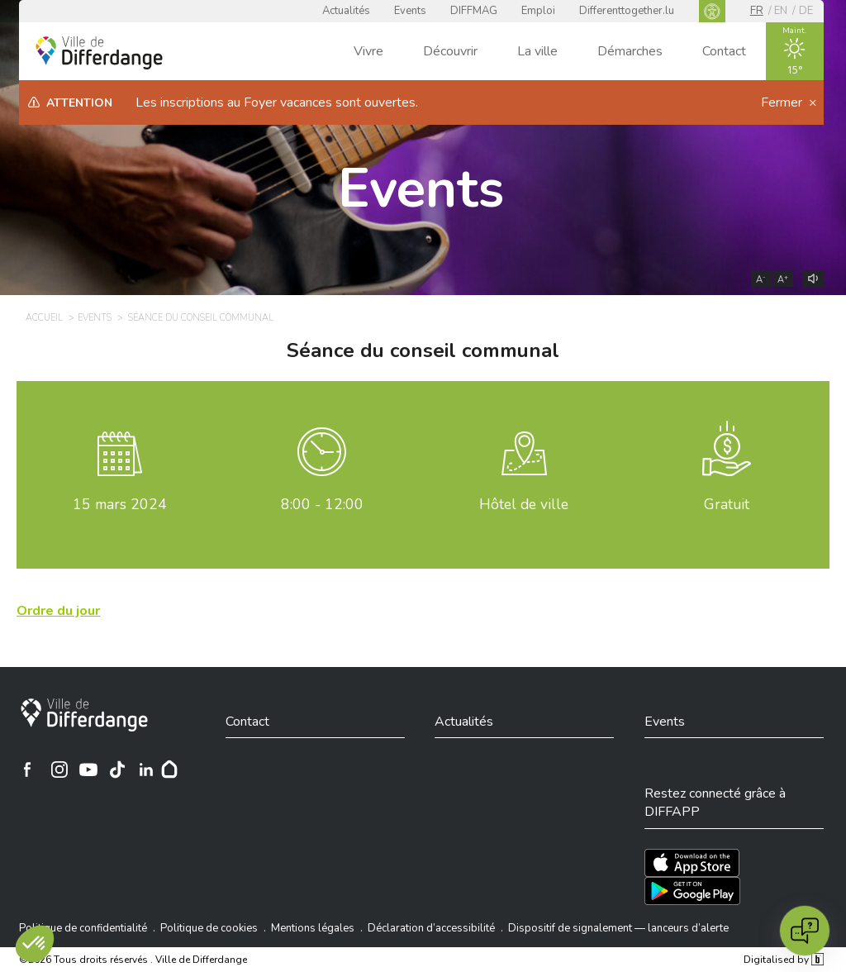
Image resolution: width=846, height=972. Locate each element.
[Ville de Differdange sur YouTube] (88, 769)
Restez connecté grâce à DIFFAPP (715, 802)
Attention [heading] (79, 103)
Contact (724, 51)
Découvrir (450, 51)
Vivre (368, 51)
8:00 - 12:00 (322, 504)
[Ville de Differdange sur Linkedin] (146, 769)
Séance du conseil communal (423, 350)
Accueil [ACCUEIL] (44, 318)
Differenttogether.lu (626, 10)
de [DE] (806, 10)
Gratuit (726, 504)
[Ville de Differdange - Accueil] (99, 52)
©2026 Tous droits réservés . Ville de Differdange (133, 959)
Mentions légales (312, 928)
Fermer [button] (783, 102)
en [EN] (780, 10)
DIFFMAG (473, 10)
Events (410, 10)
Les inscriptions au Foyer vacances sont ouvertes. (276, 102)
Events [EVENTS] (95, 318)
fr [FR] (756, 10)
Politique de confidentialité (83, 928)
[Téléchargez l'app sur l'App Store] (691, 863)
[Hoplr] (169, 769)
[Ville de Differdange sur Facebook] (27, 769)
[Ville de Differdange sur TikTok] (117, 769)
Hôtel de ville (523, 504)
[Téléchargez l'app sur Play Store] (692, 891)
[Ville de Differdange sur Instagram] (59, 769)
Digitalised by (783, 959)
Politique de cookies (209, 928)
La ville (537, 51)
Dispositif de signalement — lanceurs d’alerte (618, 928)
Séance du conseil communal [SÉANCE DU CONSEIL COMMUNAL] (200, 318)
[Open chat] (804, 930)
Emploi (538, 10)
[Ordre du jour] (58, 611)
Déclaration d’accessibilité (431, 928)
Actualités (346, 10)
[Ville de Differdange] (84, 714)
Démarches (630, 51)
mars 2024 (120, 504)
